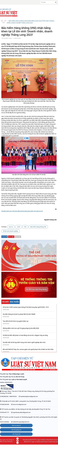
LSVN (18, 227)
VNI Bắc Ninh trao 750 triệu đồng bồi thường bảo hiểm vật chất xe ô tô (22, 211)
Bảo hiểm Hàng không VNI (38, 227)
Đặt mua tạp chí (16, 425)
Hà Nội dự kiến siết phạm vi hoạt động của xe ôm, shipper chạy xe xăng (25, 335)
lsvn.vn (11, 227)
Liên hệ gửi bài (16, 434)
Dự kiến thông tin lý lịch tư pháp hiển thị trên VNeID (19, 314)
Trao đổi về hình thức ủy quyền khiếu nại (15, 321)
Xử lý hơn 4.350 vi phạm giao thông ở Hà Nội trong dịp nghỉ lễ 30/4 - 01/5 (26, 307)
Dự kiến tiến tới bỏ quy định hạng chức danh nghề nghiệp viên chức (24, 342)
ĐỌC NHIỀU (14, 302)
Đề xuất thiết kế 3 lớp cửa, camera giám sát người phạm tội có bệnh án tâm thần (28, 349)
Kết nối (4, 21)
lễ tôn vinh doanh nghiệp (10, 231)
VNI (25, 227)
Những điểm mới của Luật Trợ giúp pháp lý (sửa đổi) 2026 (21, 328)
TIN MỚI (5, 302)
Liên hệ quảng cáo (16, 430)
